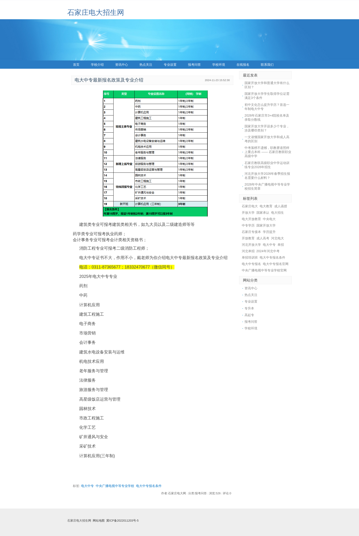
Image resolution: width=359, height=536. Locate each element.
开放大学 (248, 212)
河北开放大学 (251, 244)
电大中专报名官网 (275, 264)
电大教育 (266, 206)
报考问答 (194, 64)
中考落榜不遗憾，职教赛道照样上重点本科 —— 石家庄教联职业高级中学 (268, 152)
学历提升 (269, 232)
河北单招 (248, 251)
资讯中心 (121, 64)
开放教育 (248, 238)
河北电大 (277, 238)
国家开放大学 (266, 225)
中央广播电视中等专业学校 (115, 486)
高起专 (249, 315)
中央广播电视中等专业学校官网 (264, 270)
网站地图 (99, 520)
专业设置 (170, 64)
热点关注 (145, 64)
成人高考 (262, 238)
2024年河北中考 (268, 251)
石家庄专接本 (251, 232)
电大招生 (277, 212)
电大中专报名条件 (149, 486)
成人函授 (280, 206)
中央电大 (269, 219)
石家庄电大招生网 (95, 12)
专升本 (249, 308)
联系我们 (267, 64)
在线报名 (243, 64)
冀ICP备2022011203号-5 (122, 520)
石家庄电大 (250, 206)
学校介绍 (97, 64)
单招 (280, 244)
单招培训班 (250, 257)
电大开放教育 (251, 219)
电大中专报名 (251, 264)
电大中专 (87, 486)
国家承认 (262, 212)
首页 (76, 64)
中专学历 (248, 225)
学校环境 (218, 64)
